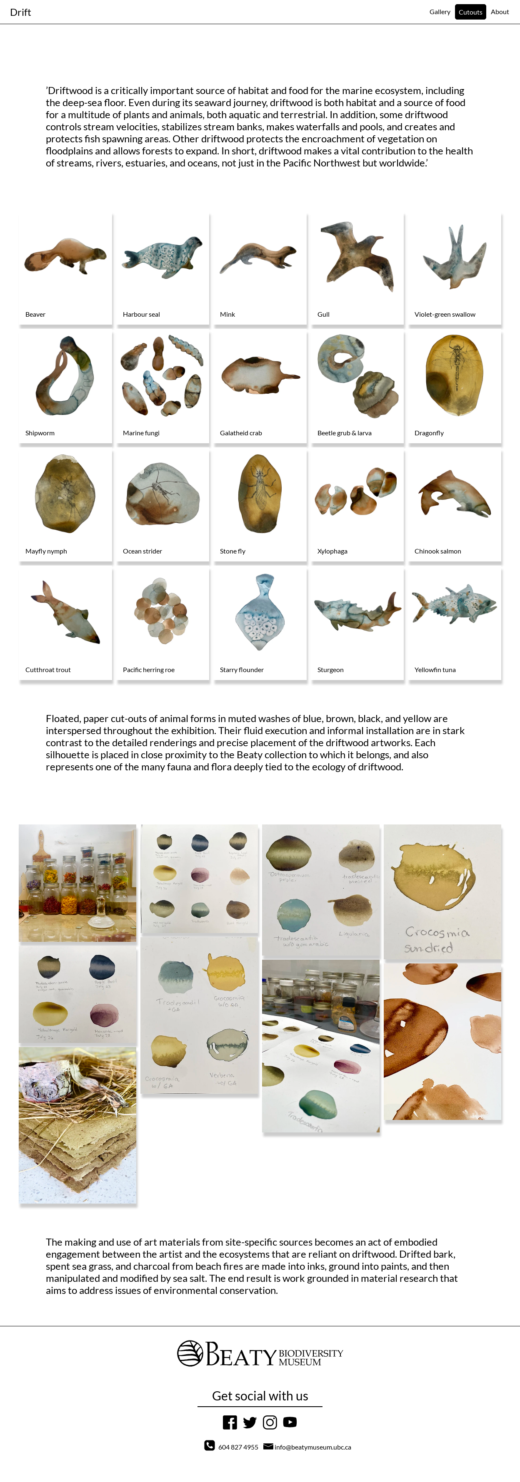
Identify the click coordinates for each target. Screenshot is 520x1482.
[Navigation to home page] (21, 11)
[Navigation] (439, 11)
